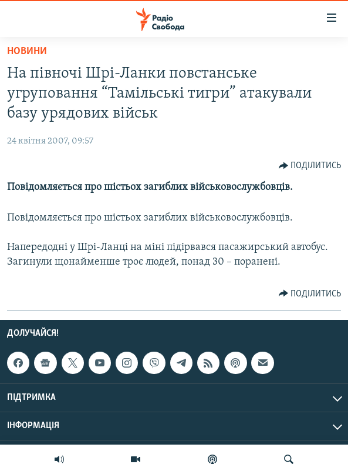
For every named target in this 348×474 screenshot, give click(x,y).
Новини (27, 51)
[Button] (310, 165)
